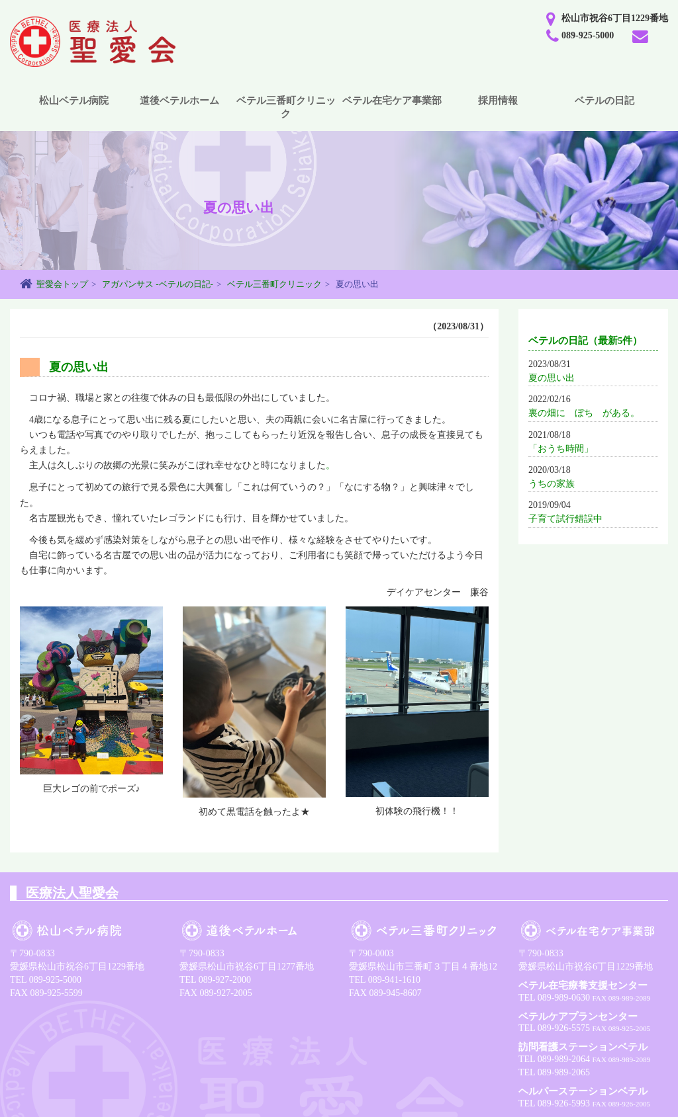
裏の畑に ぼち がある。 (584, 413)
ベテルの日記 (604, 100)
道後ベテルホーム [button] (179, 100)
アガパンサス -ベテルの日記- (157, 284)
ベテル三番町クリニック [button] (286, 107)
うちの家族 (551, 484)
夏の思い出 (551, 378)
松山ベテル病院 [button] (74, 100)
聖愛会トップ (62, 284)
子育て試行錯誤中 (565, 519)
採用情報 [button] (498, 100)
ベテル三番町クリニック (274, 284)
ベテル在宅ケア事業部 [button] (392, 100)
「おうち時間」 (560, 449)
